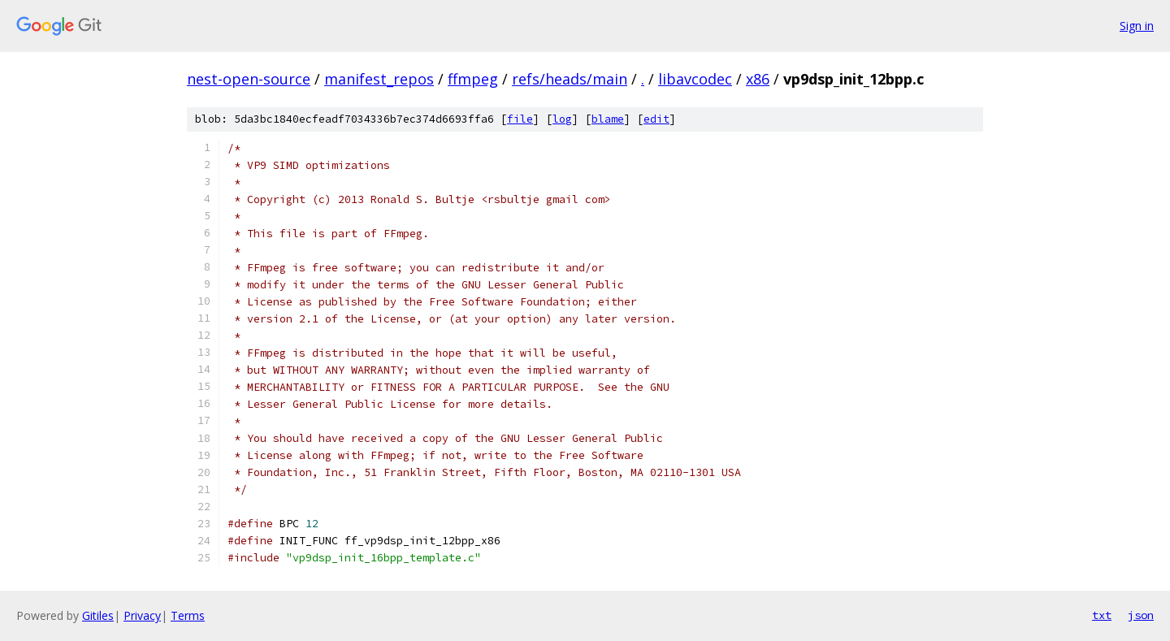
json (1141, 615)
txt (1102, 615)
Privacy (142, 615)
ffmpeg (473, 79)
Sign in (1137, 25)
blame (608, 119)
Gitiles (98, 615)
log (562, 119)
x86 (757, 79)
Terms (188, 615)
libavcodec (695, 79)
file (520, 119)
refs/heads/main (569, 79)
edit (657, 119)
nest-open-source (248, 79)
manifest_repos (379, 79)
